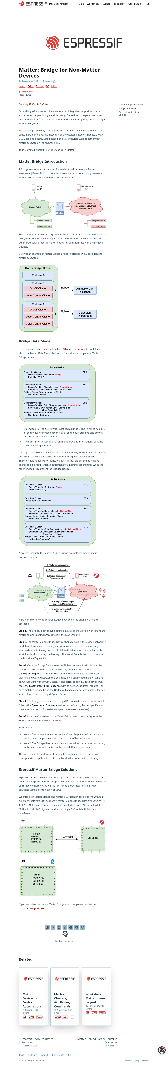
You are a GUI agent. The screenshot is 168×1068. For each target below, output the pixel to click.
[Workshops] (93, 4)
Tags (21, 1055)
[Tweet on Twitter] (53, 927)
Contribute (58, 1055)
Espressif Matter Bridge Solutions (130, 113)
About (44, 1055)
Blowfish (145, 1060)
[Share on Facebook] (76, 927)
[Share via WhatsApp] (65, 927)
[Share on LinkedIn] (47, 927)
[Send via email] (82, 927)
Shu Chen (25, 95)
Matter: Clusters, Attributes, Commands (65, 349)
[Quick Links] (134, 4)
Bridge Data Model (127, 108)
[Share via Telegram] (70, 927)
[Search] (148, 4)
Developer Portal (58, 3)
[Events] (106, 4)
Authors (32, 1055)
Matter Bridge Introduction (131, 104)
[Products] (118, 4)
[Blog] (81, 4)
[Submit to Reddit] (59, 927)
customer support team (32, 908)
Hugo (137, 1060)
